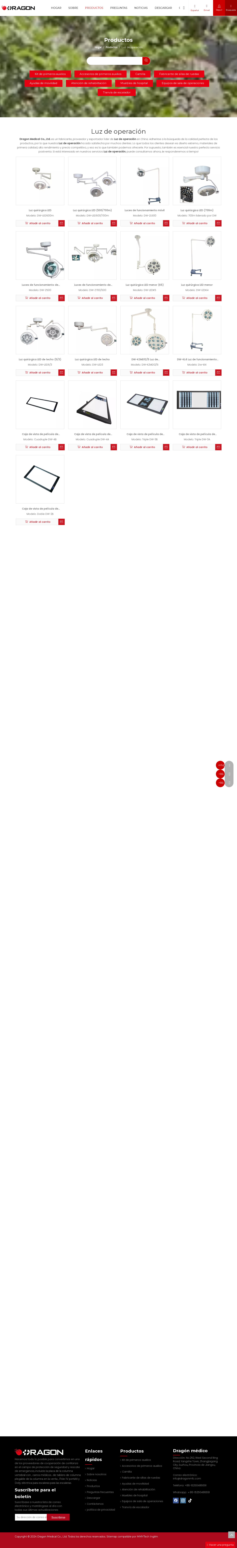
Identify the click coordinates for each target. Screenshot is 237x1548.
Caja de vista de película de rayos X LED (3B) (145, 434)
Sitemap (112, 1536)
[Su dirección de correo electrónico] (35, 1512)
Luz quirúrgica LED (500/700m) (92, 210)
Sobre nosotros (95, 1474)
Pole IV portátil (68, 1475)
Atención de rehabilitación (88, 83)
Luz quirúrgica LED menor (197, 285)
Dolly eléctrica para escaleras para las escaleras (43, 1479)
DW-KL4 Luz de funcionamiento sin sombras (197, 360)
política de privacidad (99, 1509)
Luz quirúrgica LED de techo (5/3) (40, 359)
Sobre (73, 7)
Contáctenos (93, 1504)
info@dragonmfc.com (187, 1478)
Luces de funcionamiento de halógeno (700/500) (92, 285)
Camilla (140, 74)
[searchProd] (115, 61)
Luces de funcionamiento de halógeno (40, 285)
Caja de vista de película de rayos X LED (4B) (40, 434)
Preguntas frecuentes (98, 1492)
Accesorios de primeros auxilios (100, 74)
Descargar (163, 7)
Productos (94, 7)
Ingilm (154, 1536)
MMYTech (143, 1536)
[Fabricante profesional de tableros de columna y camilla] (17, 1450)
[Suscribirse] (63, 1512)
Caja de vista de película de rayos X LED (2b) (40, 509)
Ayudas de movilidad (43, 83)
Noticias (141, 7)
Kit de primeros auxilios (50, 74)
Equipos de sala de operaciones (183, 83)
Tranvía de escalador (116, 92)
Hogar (56, 7)
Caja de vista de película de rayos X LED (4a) (92, 434)
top (231, 1534)
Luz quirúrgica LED (40, 210)
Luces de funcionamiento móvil (145, 210)
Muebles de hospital (134, 83)
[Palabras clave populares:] (146, 61)
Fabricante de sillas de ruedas (179, 74)
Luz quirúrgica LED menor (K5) (145, 285)
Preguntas (118, 7)
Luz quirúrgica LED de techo (92, 359)
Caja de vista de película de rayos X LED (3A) (197, 434)
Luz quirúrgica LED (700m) (197, 210)
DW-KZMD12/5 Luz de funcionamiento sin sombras (144, 360)
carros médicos (42, 1471)
